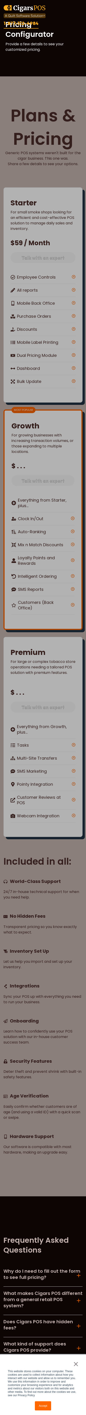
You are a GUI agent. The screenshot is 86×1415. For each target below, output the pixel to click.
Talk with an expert (43, 257)
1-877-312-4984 (21, 23)
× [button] (75, 1364)
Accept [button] (43, 1405)
